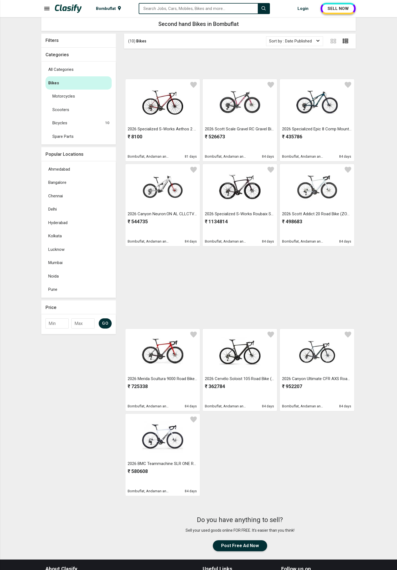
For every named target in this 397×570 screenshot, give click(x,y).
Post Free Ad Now (240, 545)
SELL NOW (338, 8)
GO (105, 323)
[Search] (263, 9)
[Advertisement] (239, 63)
